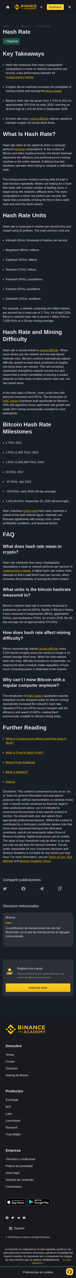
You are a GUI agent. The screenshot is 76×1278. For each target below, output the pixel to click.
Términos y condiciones (20, 1159)
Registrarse (55, 7)
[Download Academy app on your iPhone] (16, 1202)
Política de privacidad (19, 1166)
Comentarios (14, 1186)
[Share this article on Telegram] (41, 889)
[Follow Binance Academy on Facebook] (7, 1217)
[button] (69, 7)
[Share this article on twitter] (5, 889)
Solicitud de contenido (19, 1179)
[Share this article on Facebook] (23, 889)
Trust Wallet (13, 1134)
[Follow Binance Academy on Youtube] (24, 1218)
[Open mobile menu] (69, 7)
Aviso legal (12, 1172)
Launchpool (13, 1120)
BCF (8, 1106)
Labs (9, 1113)
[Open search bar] (40, 7)
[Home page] (25, 7)
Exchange (12, 1099)
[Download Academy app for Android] (38, 1202)
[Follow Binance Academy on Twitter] (12, 1218)
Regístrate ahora (38, 987)
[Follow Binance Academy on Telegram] (18, 1218)
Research (12, 1127)
